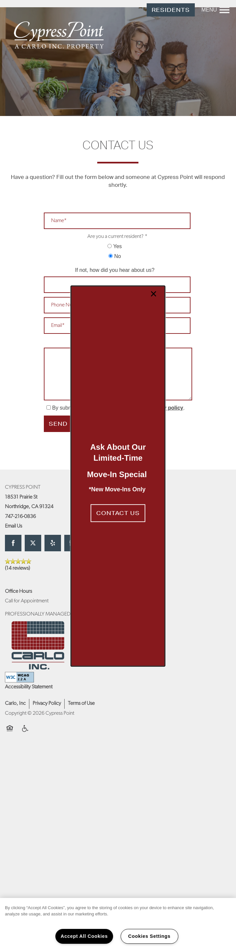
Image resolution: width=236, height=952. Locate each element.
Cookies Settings (149, 936)
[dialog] (118, 476)
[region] (118, 925)
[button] (118, 513)
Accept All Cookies (84, 936)
